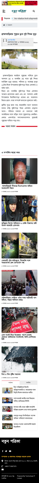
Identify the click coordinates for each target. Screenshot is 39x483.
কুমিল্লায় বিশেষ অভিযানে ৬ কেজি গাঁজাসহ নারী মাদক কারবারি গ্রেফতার (19, 224)
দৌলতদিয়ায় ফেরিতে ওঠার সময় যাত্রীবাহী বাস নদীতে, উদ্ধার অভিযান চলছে (19, 298)
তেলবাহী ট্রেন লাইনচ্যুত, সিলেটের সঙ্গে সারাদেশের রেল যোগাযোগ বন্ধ (16, 261)
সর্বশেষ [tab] (11, 383)
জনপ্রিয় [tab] (28, 383)
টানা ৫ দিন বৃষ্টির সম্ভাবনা (11, 374)
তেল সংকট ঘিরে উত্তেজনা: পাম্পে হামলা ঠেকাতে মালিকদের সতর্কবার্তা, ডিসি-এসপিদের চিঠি (19, 337)
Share (35, 43)
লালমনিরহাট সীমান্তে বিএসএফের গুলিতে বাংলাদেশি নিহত (17, 187)
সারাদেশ (9, 25)
